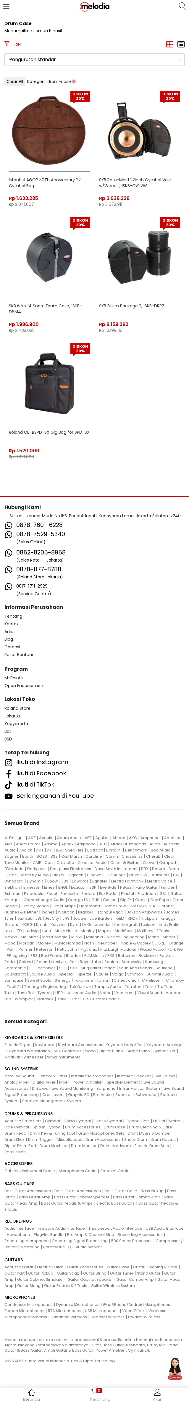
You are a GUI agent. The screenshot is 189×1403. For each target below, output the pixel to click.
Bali (7, 731)
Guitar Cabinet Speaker (90, 1279)
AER (88, 838)
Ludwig (32, 931)
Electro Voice (159, 881)
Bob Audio (161, 850)
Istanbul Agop (110, 912)
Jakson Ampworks (144, 912)
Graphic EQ (79, 1094)
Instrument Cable (38, 1171)
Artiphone (86, 844)
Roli (73, 962)
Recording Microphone (26, 1241)
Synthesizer (165, 1051)
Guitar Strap (68, 1273)
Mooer (169, 937)
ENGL (62, 887)
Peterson (45, 949)
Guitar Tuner (121, 1273)
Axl (49, 850)
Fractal (127, 893)
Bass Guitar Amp (35, 1197)
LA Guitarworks (96, 924)
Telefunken (80, 986)
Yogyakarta (16, 724)
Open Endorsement (24, 686)
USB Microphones (102, 1311)
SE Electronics (42, 968)
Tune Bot (25, 993)
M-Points (13, 678)
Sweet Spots (39, 980)
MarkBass (124, 931)
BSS (54, 856)
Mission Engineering (125, 937)
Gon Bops (159, 900)
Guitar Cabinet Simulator (40, 1279)
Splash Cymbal (47, 1127)
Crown (149, 862)
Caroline (93, 856)
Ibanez (48, 912)
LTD (19, 931)
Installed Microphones (92, 1076)
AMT (8, 844)
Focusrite (69, 893)
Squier (102, 974)
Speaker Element (123, 1082)
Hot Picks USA (142, 906)
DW (176, 875)
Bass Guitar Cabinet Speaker (81, 1197)
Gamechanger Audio (44, 900)
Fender (168, 887)
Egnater (99, 881)
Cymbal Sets (137, 1121)
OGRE (159, 943)
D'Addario (14, 869)
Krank (41, 924)
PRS (34, 955)
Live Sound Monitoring (72, 1088)
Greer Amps (64, 906)
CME (37, 862)
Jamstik (24, 918)
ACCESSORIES (18, 1164)
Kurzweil (59, 924)
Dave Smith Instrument (116, 869)
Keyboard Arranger (165, 1045)
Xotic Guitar (68, 999)
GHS (95, 900)
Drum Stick (14, 1139)
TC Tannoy (174, 980)
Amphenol (150, 838)
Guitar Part (14, 1273)
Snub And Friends (135, 968)
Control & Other (52, 1076)
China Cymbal (77, 1121)
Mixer (64, 1082)
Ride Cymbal (16, 1127)
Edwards (80, 881)
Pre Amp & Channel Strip (90, 1234)
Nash (89, 943)
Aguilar (102, 838)
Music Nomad (67, 943)
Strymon (135, 974)
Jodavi (79, 918)
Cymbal (52, 1121)
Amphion (173, 838)
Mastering (30, 1247)
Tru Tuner (166, 986)
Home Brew (115, 906)
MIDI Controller (67, 1051)
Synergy (62, 980)
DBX (144, 869)
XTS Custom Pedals (101, 999)
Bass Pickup (152, 1191)
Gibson (110, 900)
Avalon (26, 850)
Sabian (111, 962)
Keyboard (44, 1045)
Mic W (77, 937)
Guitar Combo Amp (135, 1279)
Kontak (11, 624)
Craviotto (65, 862)
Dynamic (35, 881)
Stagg (118, 974)
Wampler (24, 999)
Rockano (147, 955)
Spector (66, 974)
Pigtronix (88, 949)
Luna (46, 931)
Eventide (108, 887)
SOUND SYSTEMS (21, 1069)
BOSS (42, 856)
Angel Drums (28, 844)
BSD (8, 739)
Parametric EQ (57, 1247)
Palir (11, 949)
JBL (38, 918)
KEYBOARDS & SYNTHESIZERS (33, 1037)
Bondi (27, 856)
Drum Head (15, 1133)
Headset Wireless (108, 1317)
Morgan (26, 943)
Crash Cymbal (108, 1121)
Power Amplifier (88, 1082)
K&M (120, 918)
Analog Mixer (16, 1082)
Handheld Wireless (69, 1317)
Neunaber (107, 943)
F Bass (126, 887)
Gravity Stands (35, 906)
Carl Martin (71, 856)
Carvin (112, 856)
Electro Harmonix (127, 881)
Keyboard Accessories (80, 1045)
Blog (8, 639)
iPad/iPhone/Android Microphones (136, 1304)
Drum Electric (163, 1139)
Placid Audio (152, 949)
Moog (10, 943)
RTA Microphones (64, 1311)
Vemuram (124, 993)
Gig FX (126, 900)
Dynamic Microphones (77, 1304)
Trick (149, 986)
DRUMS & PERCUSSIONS (28, 1114)
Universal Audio (81, 993)
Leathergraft (126, 924)
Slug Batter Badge (98, 968)
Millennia (94, 937)
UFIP (59, 993)
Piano (90, 1051)
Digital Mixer (44, 1082)
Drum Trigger (40, 1139)
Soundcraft (15, 974)
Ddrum (158, 869)
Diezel (58, 875)
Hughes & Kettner (21, 912)
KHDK (133, 918)
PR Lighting (17, 955)
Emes (49, 887)
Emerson (32, 887)
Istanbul (85, 912)
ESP (93, 887)
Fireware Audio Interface (61, 1228)
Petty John (67, 949)
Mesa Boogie (55, 937)
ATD (103, 844)
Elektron (12, 887)
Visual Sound (149, 993)
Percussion (15, 1152)
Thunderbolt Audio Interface (115, 1228)
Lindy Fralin (169, 924)
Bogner (11, 856)
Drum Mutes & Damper (149, 1133)
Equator (78, 887)
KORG (27, 924)
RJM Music (94, 955)
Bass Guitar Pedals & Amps (67, 1203)
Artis (8, 631)
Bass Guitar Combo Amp (136, 1197)
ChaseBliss (132, 856)
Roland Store (17, 708)
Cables (11, 1171)
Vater (105, 993)
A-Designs (14, 838)
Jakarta (12, 716)
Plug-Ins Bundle (49, 1234)
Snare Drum (135, 1139)
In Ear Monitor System (139, 1088)
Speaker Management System (51, 1101)
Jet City (52, 918)
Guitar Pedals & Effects (65, 1285)
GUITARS (13, 1260)
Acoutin (46, 838)
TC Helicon (150, 980)
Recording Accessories (140, 1234)
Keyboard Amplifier (124, 1045)
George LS (78, 900)
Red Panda (51, 955)
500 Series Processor (131, 1241)
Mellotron (30, 937)
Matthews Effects (153, 931)
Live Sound (164, 1076)
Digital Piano (111, 1051)
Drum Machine (53, 1145)
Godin (141, 900)
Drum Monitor (84, 1145)
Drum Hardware (115, 1145)
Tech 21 (14, 986)
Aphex (67, 844)
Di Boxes (40, 1088)
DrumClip (138, 875)
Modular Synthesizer (23, 1057)
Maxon (10, 937)
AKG (133, 838)
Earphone (106, 1088)
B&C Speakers (70, 850)
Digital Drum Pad (20, 1145)
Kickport (149, 918)
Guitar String (94, 1273)
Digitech (75, 875)
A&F (31, 838)
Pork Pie (175, 949)
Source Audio (42, 974)
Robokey (126, 955)
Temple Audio (107, 986)
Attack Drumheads (128, 844)
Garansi (12, 647)
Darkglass (36, 869)
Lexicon (148, 924)
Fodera (89, 893)
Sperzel (85, 974)
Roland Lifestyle (51, 962)
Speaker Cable (115, 1171)
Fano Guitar (146, 887)
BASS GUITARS (19, 1184)
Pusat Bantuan (19, 655)
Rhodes (73, 955)
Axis (39, 850)
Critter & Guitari (124, 862)
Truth (9, 993)
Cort (49, 862)
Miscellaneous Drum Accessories (89, 1139)
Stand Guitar (149, 1273)
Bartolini (114, 850)
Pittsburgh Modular (118, 949)
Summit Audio (160, 974)
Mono (153, 937)
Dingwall (95, 875)
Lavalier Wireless (144, 1317)
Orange (176, 943)
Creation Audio (92, 862)
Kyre (74, 924)
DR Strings (116, 875)
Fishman (12, 893)
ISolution (66, 912)
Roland (26, 962)
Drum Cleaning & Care (150, 1127)
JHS (66, 918)
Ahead (118, 838)
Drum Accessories (82, 1127)
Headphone (18, 1234)
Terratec (133, 986)
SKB (73, 968)
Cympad (167, 862)
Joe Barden (101, 918)
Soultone (164, 968)
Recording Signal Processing (80, 1241)
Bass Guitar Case (120, 1191)
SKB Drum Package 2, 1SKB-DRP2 (131, 306)
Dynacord (13, 881)
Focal (52, 893)
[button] (94, 59)
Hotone (166, 906)
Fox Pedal (108, 893)
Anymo (51, 844)
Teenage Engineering (45, 986)
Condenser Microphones (28, 1304)
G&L (163, 893)
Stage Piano (138, 1051)
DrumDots (160, 875)
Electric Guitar (50, 1267)
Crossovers (53, 1094)
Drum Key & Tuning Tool (52, 1133)
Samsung (154, 962)
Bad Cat (95, 850)
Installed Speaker (134, 1076)
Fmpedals (33, 893)
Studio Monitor (88, 1247)
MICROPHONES (19, 1297)
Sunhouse (14, 980)
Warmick (45, 999)
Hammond (89, 906)
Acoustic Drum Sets (22, 1121)
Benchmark (136, 850)
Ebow (52, 881)
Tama (102, 980)
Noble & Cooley (136, 943)
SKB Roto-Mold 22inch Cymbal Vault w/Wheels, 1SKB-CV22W (136, 183)
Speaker (123, 1094)
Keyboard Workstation (28, 1051)
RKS (110, 955)
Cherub (153, 856)
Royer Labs (90, 962)
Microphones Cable (78, 1171)
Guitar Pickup (40, 1273)
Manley (88, 931)
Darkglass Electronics (70, 869)
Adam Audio (69, 838)
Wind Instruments (63, 1057)
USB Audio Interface (165, 1228)
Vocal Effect (133, 1311)
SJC (63, 968)
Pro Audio (102, 1094)
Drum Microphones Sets (101, 1133)
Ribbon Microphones (24, 1311)
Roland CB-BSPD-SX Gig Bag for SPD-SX (49, 432)
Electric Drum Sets (152, 1145)
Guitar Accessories (85, 1267)
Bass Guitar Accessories (27, 1191)
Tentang (13, 616)
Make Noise (66, 931)
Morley (44, 943)
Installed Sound (19, 1076)
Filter (12, 44)
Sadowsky (131, 962)
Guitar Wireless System (113, 1285)
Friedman (147, 893)
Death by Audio (34, 875)
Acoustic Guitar (18, 1267)
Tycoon (45, 993)
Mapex (104, 931)
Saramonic (15, 968)
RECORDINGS (18, 1221)
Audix (155, 844)
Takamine (83, 980)
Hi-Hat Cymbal (167, 1121)
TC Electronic (124, 980)
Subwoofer (146, 1094)
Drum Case (114, 1127)
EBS (65, 881)
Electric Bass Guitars (115, 1203)
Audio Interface (19, 1228)
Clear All (15, 81)
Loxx (8, 931)
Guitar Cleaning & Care (155, 1267)
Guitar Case (118, 1267)
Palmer (26, 949)
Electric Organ (18, 1045)
